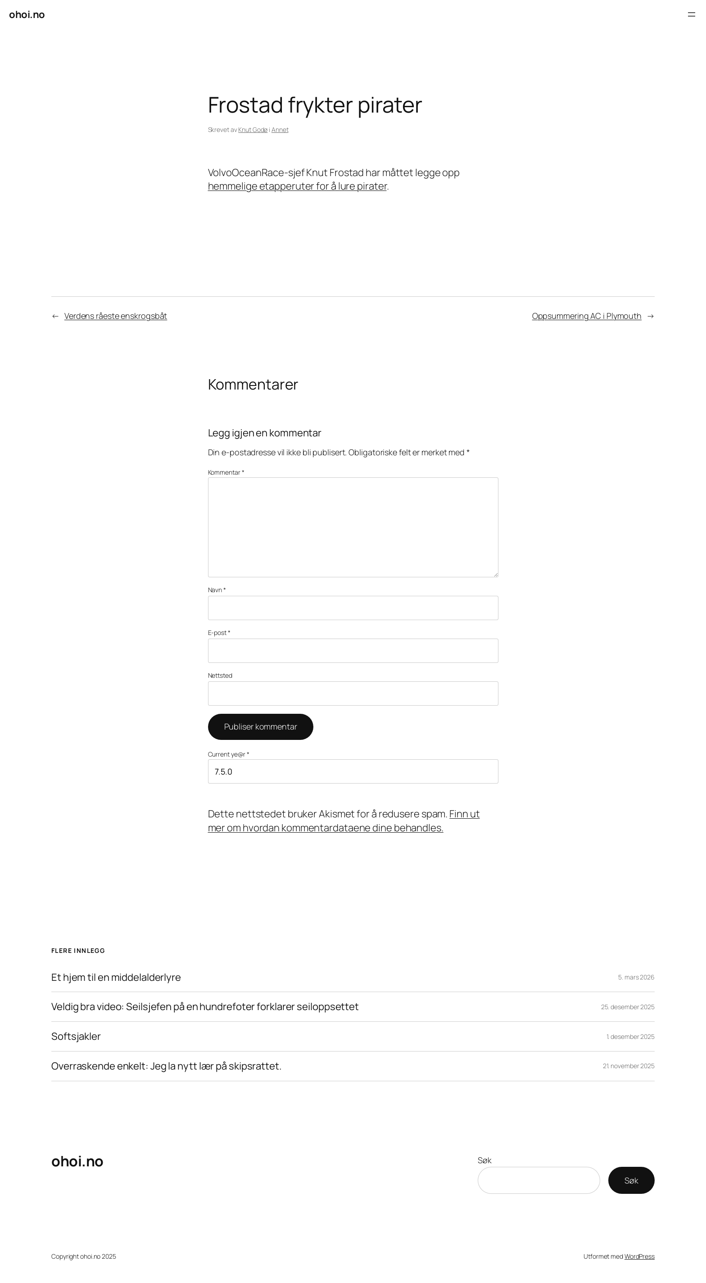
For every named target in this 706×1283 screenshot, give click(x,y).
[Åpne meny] (691, 14)
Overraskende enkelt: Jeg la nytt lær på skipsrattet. (166, 1066)
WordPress (640, 1256)
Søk (485, 1160)
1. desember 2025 (630, 1036)
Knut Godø (252, 129)
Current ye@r (229, 754)
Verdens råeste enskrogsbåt (115, 315)
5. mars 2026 (636, 977)
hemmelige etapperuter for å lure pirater (297, 186)
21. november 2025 (629, 1065)
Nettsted (220, 675)
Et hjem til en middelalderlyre (116, 977)
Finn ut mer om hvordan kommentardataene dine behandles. (344, 820)
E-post (219, 632)
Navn (217, 589)
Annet (280, 129)
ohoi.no (27, 14)
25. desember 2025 (628, 1006)
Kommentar (226, 472)
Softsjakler (76, 1036)
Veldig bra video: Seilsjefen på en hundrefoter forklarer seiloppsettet (205, 1006)
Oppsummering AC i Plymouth (587, 315)
